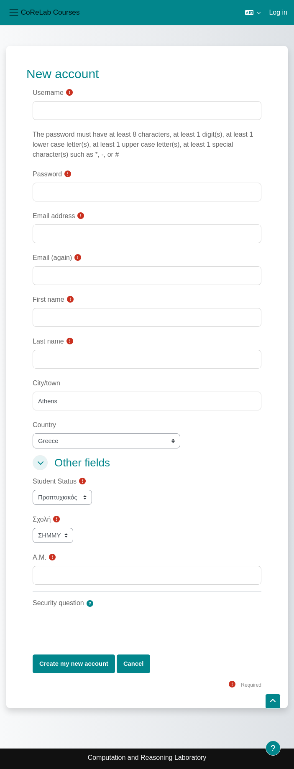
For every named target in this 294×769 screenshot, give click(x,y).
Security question (58, 602)
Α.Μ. (39, 557)
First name (48, 299)
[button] (253, 12)
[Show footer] (273, 748)
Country (44, 424)
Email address (54, 215)
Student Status (55, 481)
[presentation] (96, 627)
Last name (48, 341)
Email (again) (52, 257)
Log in (278, 12)
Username (48, 92)
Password (47, 174)
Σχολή (42, 519)
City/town (46, 383)
